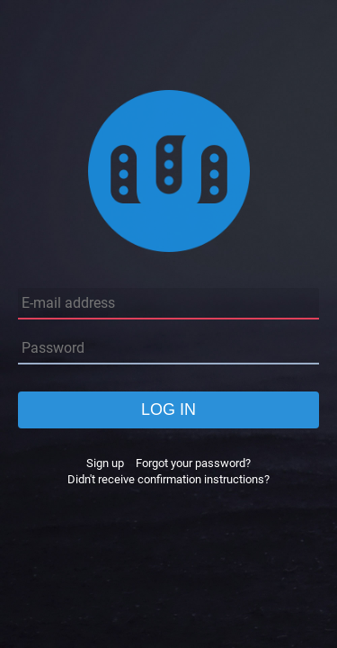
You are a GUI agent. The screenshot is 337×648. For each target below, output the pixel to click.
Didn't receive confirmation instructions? (168, 479)
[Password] (168, 348)
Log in (168, 409)
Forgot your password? (193, 463)
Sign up (105, 463)
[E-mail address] (168, 304)
